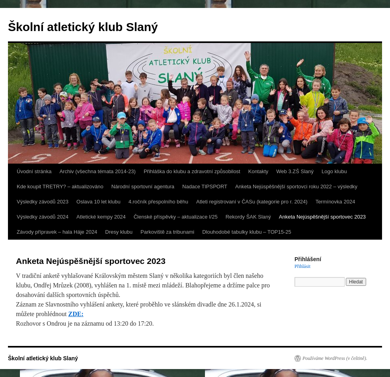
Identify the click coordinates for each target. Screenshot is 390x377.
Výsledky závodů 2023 (42, 202)
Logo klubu (334, 171)
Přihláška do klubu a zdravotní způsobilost (192, 171)
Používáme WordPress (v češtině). (334, 358)
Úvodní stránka (34, 171)
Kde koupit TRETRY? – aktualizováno (60, 186)
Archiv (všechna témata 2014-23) (97, 171)
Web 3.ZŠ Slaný (295, 171)
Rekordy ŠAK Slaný (248, 217)
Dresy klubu (119, 232)
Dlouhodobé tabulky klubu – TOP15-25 (246, 232)
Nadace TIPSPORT (204, 186)
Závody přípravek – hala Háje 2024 (57, 232)
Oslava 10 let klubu (98, 202)
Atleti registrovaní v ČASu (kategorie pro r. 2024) (252, 202)
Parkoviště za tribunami (167, 232)
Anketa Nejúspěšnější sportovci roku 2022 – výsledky (296, 186)
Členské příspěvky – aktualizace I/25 (176, 217)
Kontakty (258, 171)
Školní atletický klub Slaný (83, 26)
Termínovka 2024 (335, 202)
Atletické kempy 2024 (101, 217)
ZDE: (76, 314)
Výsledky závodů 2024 (42, 217)
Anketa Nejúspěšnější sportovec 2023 (322, 217)
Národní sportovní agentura (142, 186)
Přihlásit (302, 266)
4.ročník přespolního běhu (158, 202)
